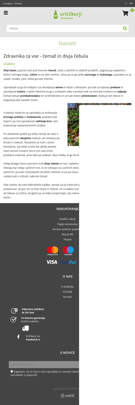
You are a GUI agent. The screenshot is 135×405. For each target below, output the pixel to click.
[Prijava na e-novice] (122, 364)
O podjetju (8, 3)
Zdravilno (9, 63)
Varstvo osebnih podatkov (67, 229)
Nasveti (67, 43)
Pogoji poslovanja (67, 224)
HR (131, 3)
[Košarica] (124, 13)
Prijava (68, 239)
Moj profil (67, 234)
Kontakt (18, 3)
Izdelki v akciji (67, 219)
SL (126, 3)
